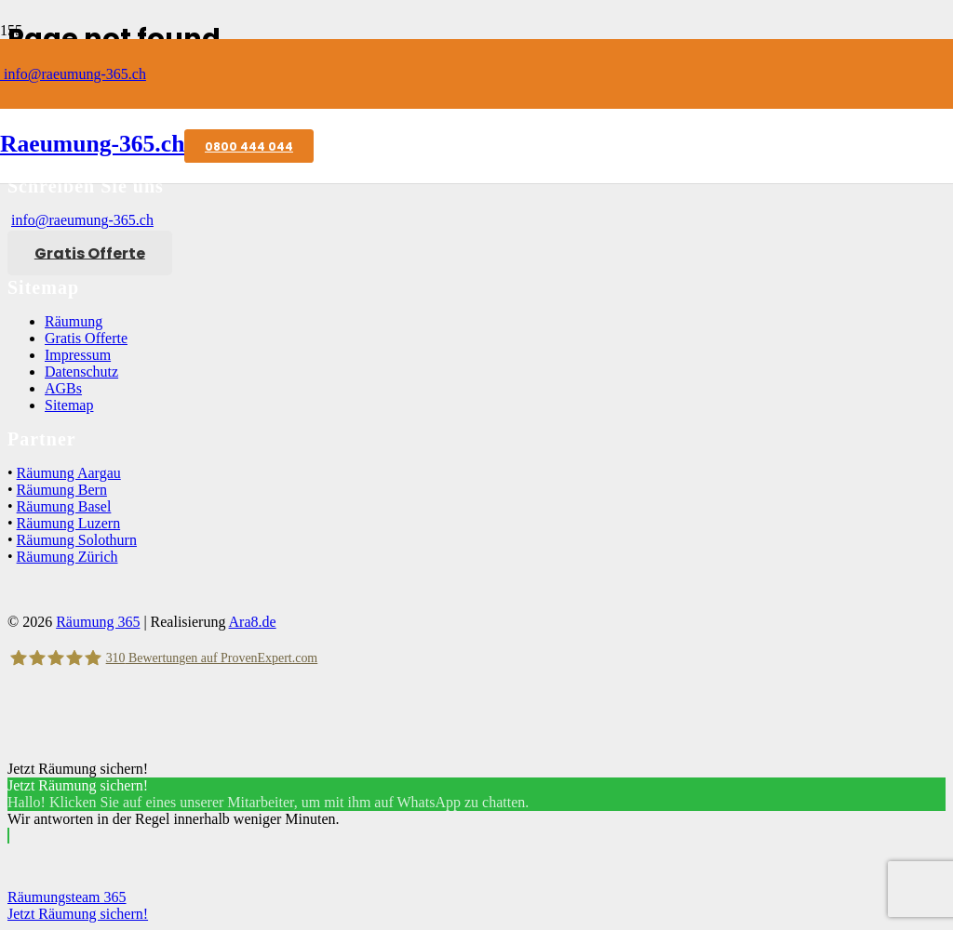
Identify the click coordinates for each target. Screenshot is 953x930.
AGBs (63, 388)
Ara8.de (252, 622)
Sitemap (69, 405)
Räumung (73, 321)
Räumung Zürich (67, 557)
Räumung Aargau (69, 473)
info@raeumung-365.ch (73, 74)
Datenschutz (81, 371)
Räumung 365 (98, 622)
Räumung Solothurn (77, 540)
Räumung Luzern (69, 523)
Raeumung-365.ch (92, 143)
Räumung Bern (62, 490)
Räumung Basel (64, 506)
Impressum (78, 355)
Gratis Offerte (86, 338)
